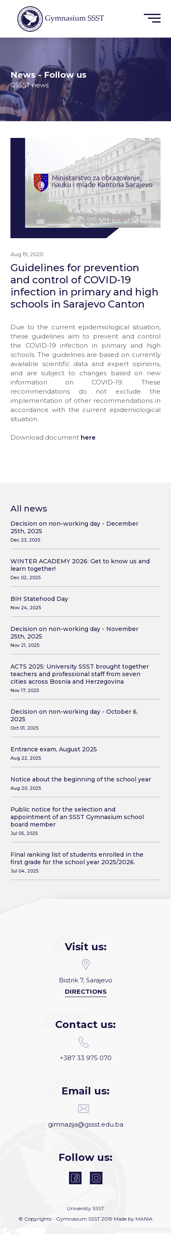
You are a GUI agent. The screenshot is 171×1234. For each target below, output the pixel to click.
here (88, 437)
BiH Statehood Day (82, 603)
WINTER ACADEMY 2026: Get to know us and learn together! (82, 568)
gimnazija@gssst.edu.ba (85, 1115)
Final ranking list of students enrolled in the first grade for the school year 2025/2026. (82, 862)
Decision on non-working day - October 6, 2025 (82, 719)
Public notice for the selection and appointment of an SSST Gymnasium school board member (82, 821)
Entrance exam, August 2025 (82, 753)
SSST (98, 1208)
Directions (86, 991)
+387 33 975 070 (86, 1049)
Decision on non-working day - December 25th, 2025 (82, 531)
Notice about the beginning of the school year (82, 783)
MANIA (144, 1219)
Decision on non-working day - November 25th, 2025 (82, 636)
